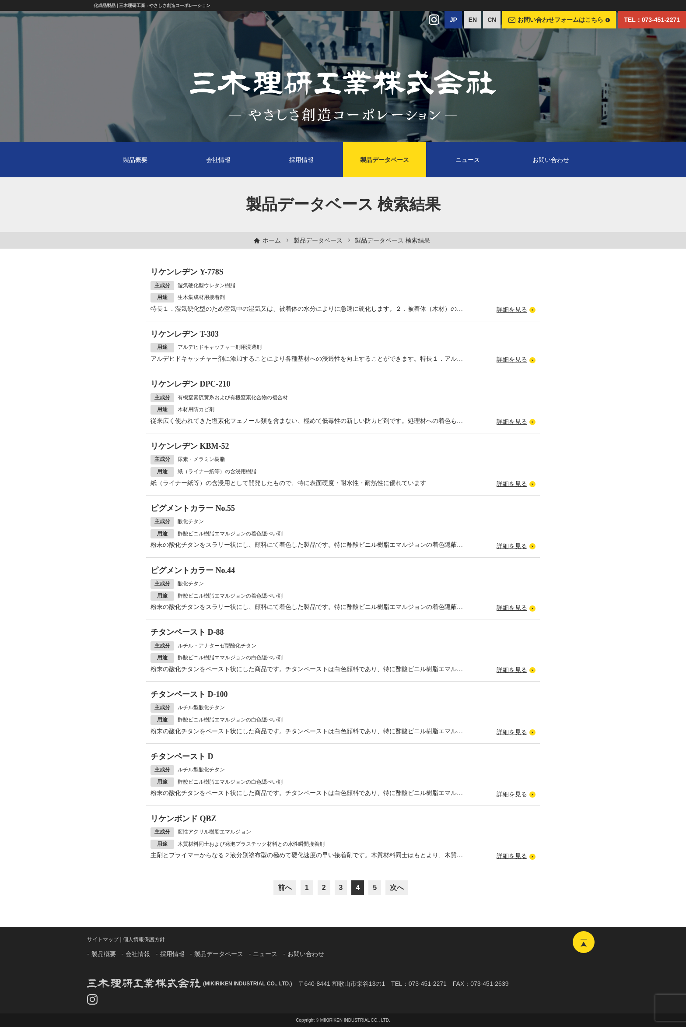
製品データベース (318, 240)
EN (473, 19)
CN (491, 19)
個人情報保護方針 (144, 939)
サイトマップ (103, 939)
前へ (285, 887)
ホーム (271, 240)
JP (453, 19)
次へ (397, 887)
